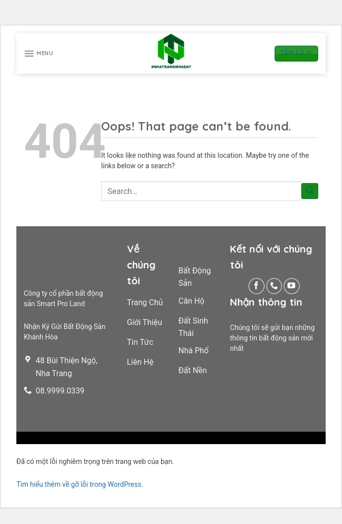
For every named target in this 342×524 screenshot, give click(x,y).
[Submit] (309, 191)
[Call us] (274, 286)
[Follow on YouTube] (292, 286)
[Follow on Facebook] (256, 286)
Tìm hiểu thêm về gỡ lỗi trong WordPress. (79, 484)
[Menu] (39, 53)
